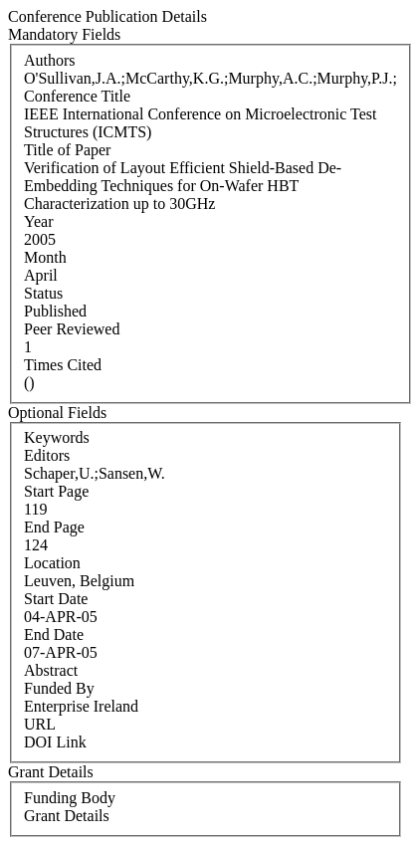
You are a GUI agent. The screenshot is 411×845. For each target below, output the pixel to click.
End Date (54, 634)
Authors (50, 60)
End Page (54, 527)
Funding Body (69, 797)
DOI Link (55, 742)
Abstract (51, 670)
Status (43, 293)
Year (38, 221)
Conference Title (77, 96)
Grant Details (66, 815)
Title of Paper (67, 149)
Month (45, 257)
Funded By (59, 688)
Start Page (56, 491)
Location (52, 562)
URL (40, 724)
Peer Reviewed (71, 328)
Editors (47, 455)
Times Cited (63, 364)
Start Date (56, 598)
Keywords (57, 437)
